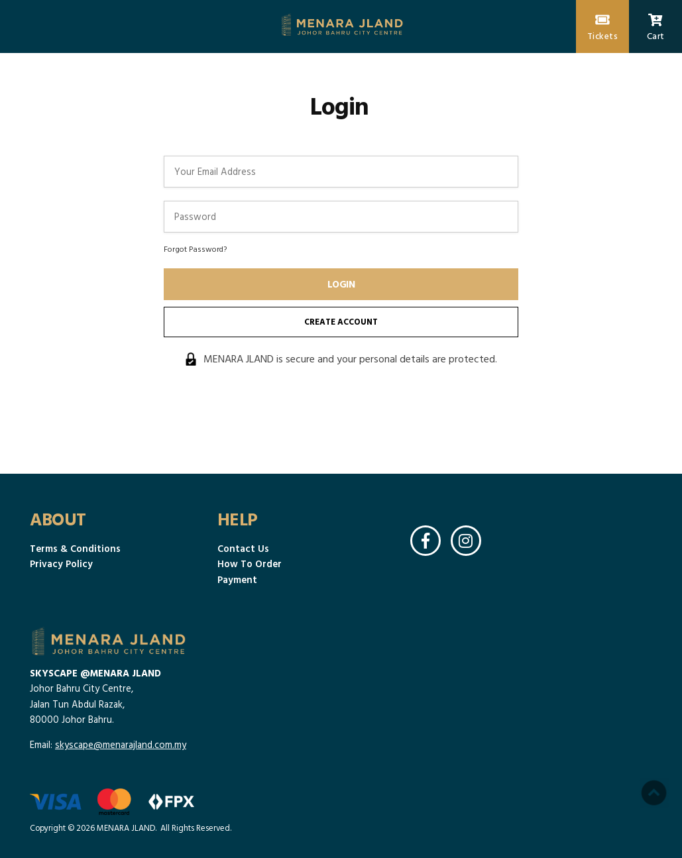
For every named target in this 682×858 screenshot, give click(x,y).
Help (237, 519)
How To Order (249, 563)
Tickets (602, 27)
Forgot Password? (195, 248)
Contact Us (243, 548)
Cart (656, 27)
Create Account (341, 321)
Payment (237, 579)
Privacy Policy (61, 563)
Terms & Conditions (75, 548)
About (58, 519)
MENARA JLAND (126, 828)
